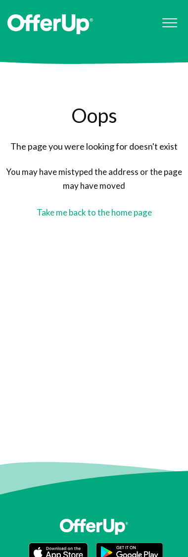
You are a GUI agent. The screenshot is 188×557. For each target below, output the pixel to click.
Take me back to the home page (94, 212)
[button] (169, 23)
